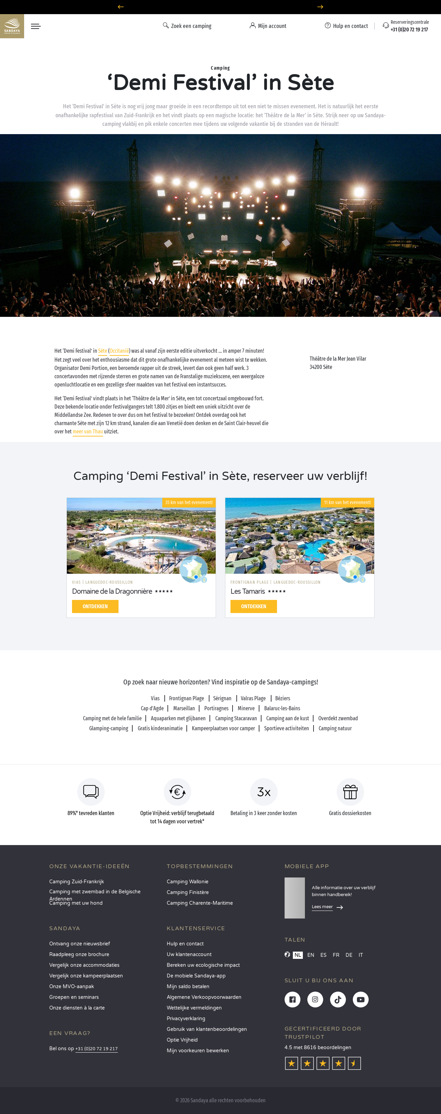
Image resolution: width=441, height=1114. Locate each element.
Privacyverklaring (186, 1019)
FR (336, 955)
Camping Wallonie (187, 882)
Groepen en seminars (74, 997)
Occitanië (119, 351)
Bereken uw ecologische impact (203, 965)
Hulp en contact (185, 944)
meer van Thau (88, 431)
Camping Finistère (188, 892)
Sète (102, 351)
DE (349, 955)
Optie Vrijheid (182, 1040)
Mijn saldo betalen (188, 987)
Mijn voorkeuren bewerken (198, 1051)
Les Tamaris (247, 592)
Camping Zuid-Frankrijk (76, 882)
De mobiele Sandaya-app (196, 976)
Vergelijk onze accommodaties (84, 965)
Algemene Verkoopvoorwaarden (204, 997)
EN (310, 955)
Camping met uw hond (76, 903)
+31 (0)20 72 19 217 (96, 1049)
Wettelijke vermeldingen (194, 1008)
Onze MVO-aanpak (71, 987)
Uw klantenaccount (189, 954)
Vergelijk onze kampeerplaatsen (86, 976)
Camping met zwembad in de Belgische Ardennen (95, 894)
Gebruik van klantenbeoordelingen (207, 1029)
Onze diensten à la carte (77, 1008)
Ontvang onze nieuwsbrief (79, 944)
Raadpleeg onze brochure (79, 954)
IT (361, 955)
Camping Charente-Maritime (200, 903)
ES (323, 955)
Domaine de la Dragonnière (112, 592)
